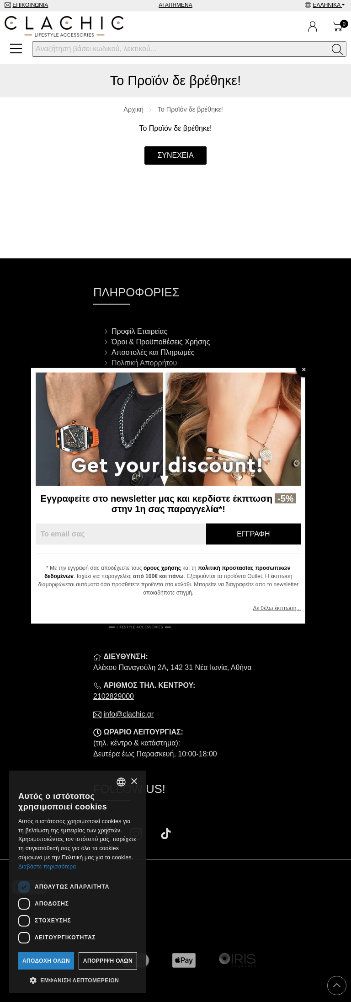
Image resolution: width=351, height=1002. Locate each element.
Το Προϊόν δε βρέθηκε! (190, 109)
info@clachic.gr (128, 714)
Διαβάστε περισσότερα (47, 866)
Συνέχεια (175, 155)
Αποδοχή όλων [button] (46, 961)
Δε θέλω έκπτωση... (284, 608)
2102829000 (113, 696)
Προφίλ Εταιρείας (139, 331)
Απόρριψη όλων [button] (108, 961)
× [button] (133, 781)
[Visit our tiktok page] (166, 835)
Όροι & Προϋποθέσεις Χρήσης (161, 342)
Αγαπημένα (175, 5)
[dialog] (77, 882)
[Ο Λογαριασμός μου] (312, 26)
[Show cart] (338, 26)
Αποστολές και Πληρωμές (153, 352)
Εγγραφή (260, 534)
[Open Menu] (16, 48)
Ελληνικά (327, 5)
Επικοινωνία (30, 5)
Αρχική (133, 109)
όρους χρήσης (169, 568)
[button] (77, 979)
